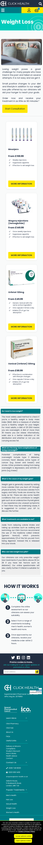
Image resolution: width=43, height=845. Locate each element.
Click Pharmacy (12, 723)
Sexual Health (11, 804)
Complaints (10, 748)
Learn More (16, 718)
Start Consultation (15, 108)
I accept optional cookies (23, 836)
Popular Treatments (16, 790)
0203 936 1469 (13, 772)
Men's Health (11, 795)
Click (8, 728)
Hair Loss (9, 799)
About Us (9, 732)
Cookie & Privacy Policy (26, 831)
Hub (11, 728)
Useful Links (16, 740)
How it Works (11, 753)
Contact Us (16, 762)
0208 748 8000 (13, 768)
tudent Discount (13, 751)
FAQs (8, 736)
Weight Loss (11, 808)
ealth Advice (12, 756)
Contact (9, 758)
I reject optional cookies (23, 841)
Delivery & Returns (13, 746)
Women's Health (12, 812)
